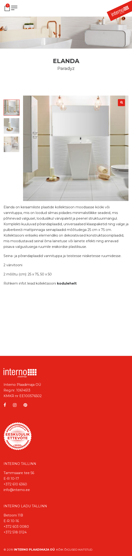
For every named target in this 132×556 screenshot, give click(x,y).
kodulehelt (67, 283)
